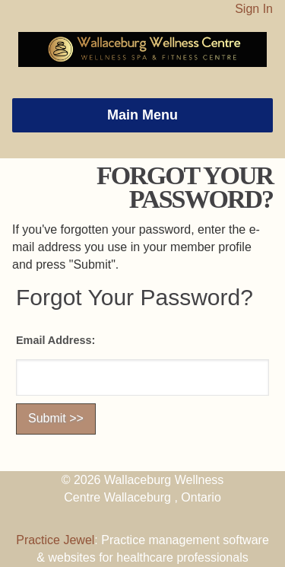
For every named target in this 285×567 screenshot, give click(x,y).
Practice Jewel (55, 540)
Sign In (254, 8)
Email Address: (55, 340)
